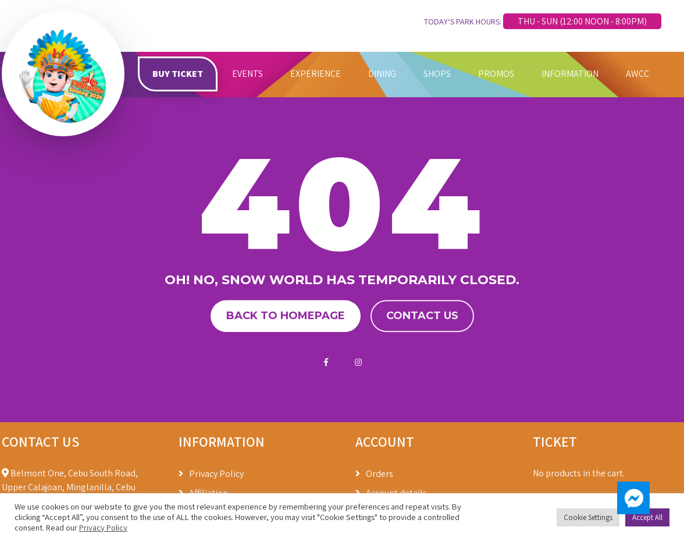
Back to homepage (285, 316)
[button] (633, 498)
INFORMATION (570, 74)
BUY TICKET (177, 74)
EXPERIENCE (315, 74)
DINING (382, 74)
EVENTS (247, 74)
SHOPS (437, 74)
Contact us (422, 316)
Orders (379, 474)
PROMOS (496, 74)
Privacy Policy (216, 474)
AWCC (637, 74)
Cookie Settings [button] (588, 517)
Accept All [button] (647, 517)
